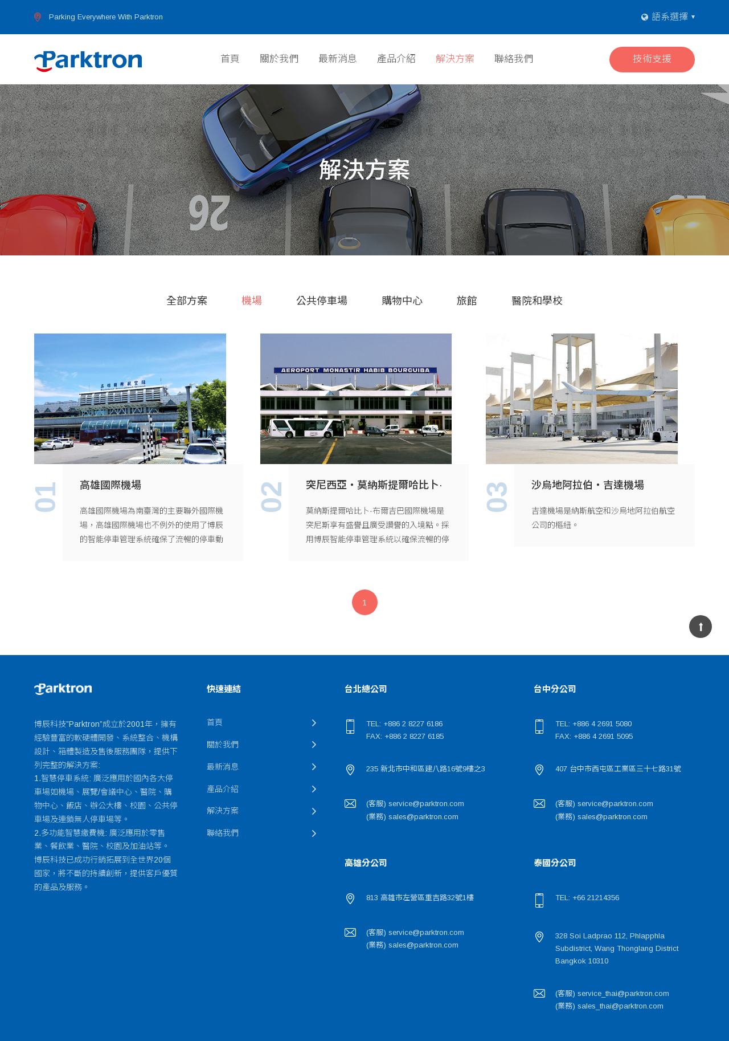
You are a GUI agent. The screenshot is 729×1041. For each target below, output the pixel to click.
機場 (251, 301)
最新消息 (337, 59)
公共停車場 (321, 301)
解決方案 (455, 59)
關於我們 (279, 59)
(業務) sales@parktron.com (412, 816)
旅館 (467, 301)
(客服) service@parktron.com (415, 803)
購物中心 (402, 301)
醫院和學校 (537, 301)
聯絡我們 (513, 59)
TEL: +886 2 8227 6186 (404, 723)
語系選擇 (670, 17)
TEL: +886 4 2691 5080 (593, 723)
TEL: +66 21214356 (587, 897)
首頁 (230, 59)
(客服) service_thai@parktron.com (612, 993)
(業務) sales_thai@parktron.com (609, 1006)
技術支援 (652, 59)
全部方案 (186, 301)
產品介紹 (396, 59)
